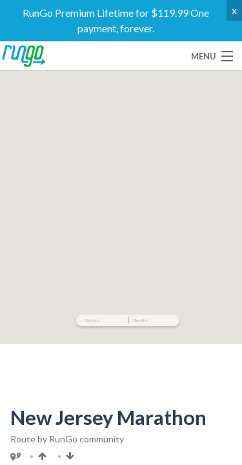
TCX (106, 230)
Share (156, 201)
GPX (72, 230)
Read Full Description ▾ (167, 314)
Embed (31, 230)
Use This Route (64, 201)
